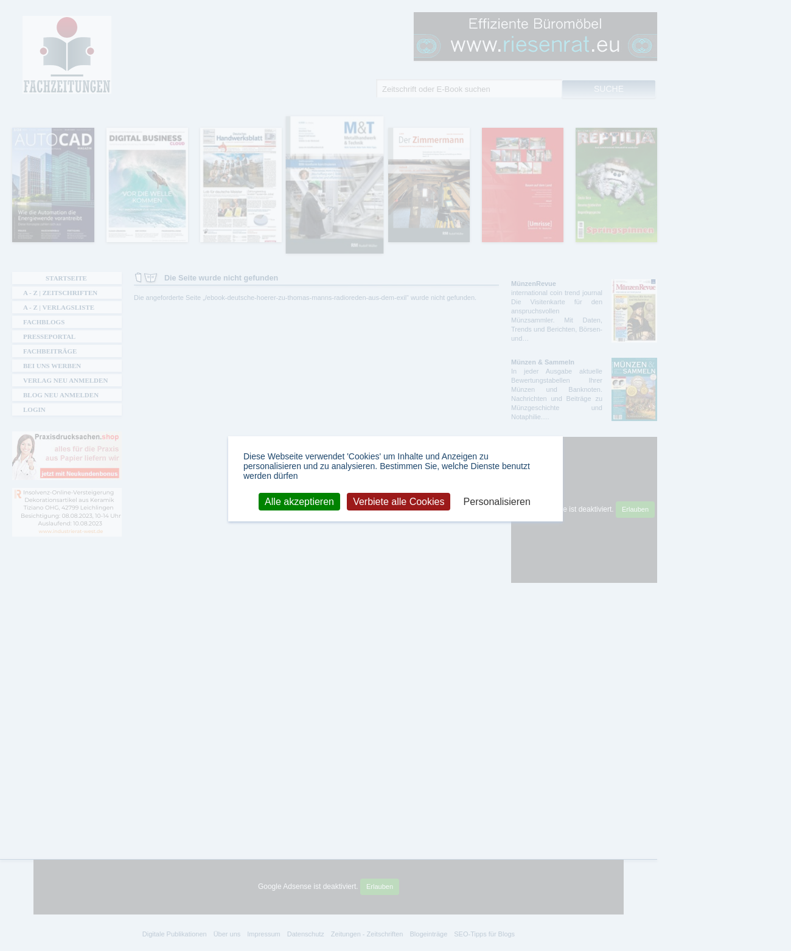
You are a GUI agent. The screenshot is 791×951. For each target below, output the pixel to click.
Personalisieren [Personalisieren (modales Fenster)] (497, 501)
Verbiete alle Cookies (398, 501)
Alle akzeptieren (299, 501)
